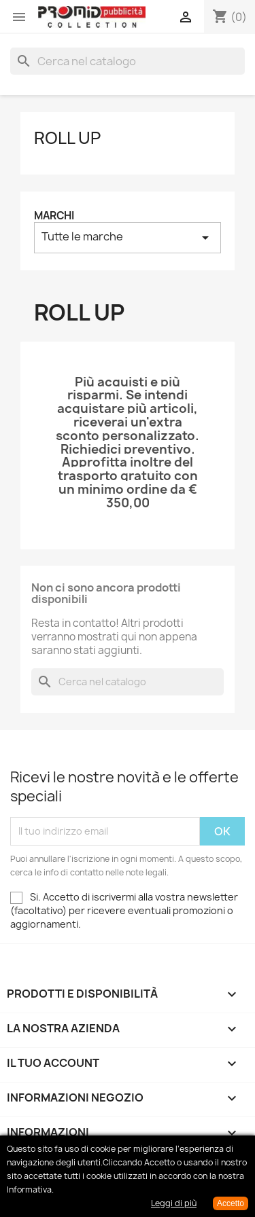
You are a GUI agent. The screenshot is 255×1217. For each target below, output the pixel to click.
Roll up (67, 137)
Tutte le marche (127, 237)
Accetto (230, 1203)
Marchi (54, 215)
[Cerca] (127, 61)
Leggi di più (174, 1203)
